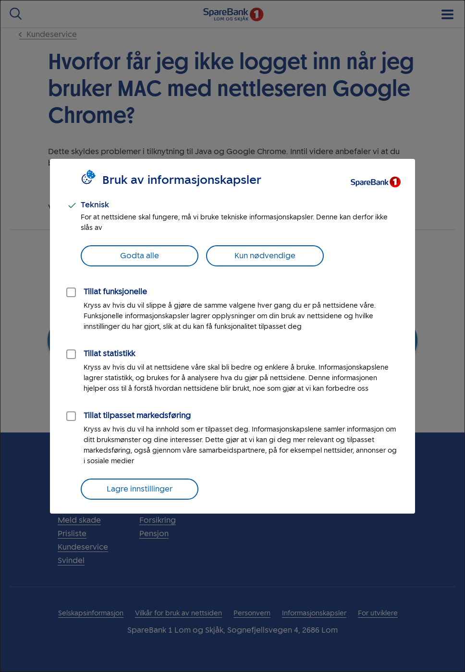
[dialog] (232, 336)
